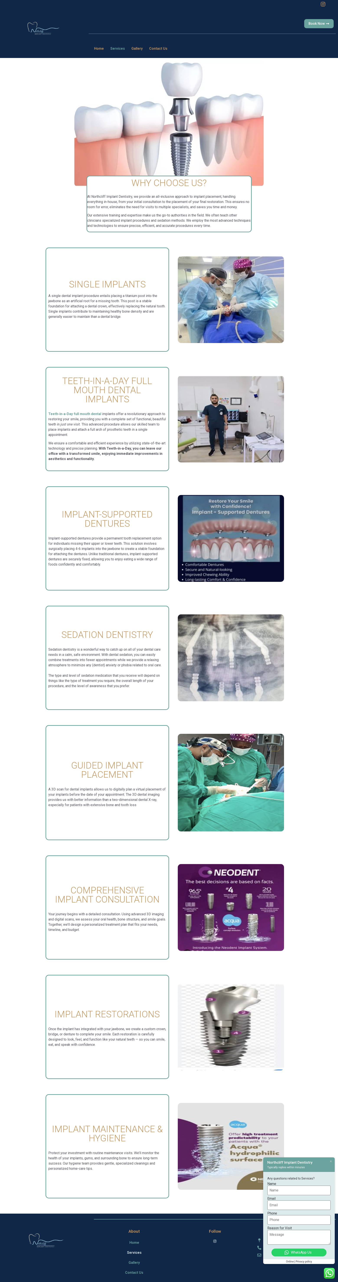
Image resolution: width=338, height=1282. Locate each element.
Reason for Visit (279, 1228)
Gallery (137, 48)
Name (271, 1184)
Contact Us (158, 48)
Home (99, 48)
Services (117, 48)
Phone (272, 1213)
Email (271, 1198)
